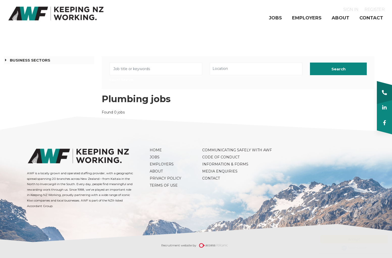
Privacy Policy (165, 178)
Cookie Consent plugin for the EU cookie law (349, 248)
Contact (371, 18)
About (340, 18)
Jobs (275, 18)
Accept (349, 239)
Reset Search (121, 80)
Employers (307, 18)
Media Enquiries (220, 171)
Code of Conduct (221, 157)
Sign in (350, 9)
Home (156, 150)
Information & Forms (225, 164)
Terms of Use (164, 185)
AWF (56, 13)
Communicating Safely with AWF (226, 150)
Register (374, 9)
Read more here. (329, 228)
